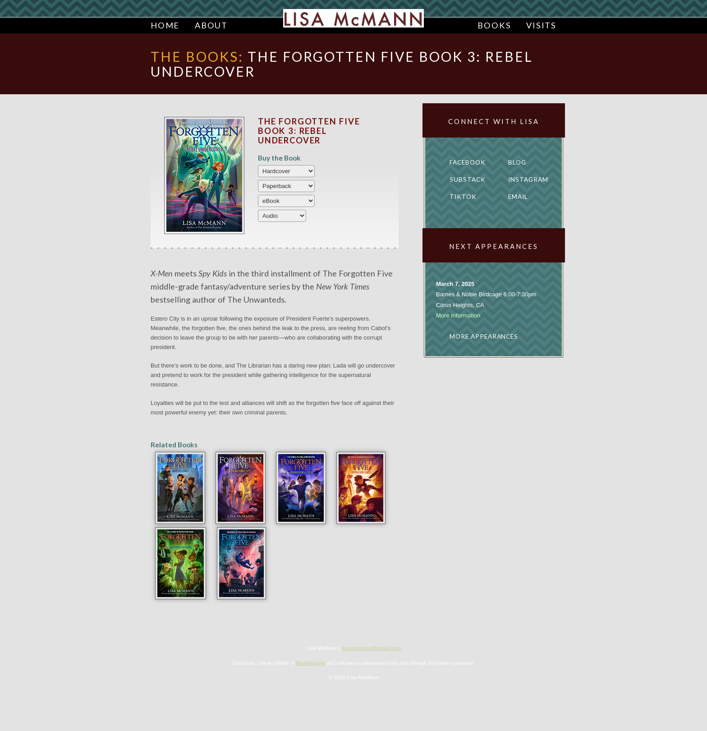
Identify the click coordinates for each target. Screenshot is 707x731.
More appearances (484, 336)
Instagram (528, 179)
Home (165, 25)
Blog (517, 162)
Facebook (468, 162)
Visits (541, 25)
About (211, 25)
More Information (458, 315)
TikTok (463, 196)
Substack (468, 179)
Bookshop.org (310, 663)
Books (494, 25)
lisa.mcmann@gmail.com (371, 648)
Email (518, 196)
